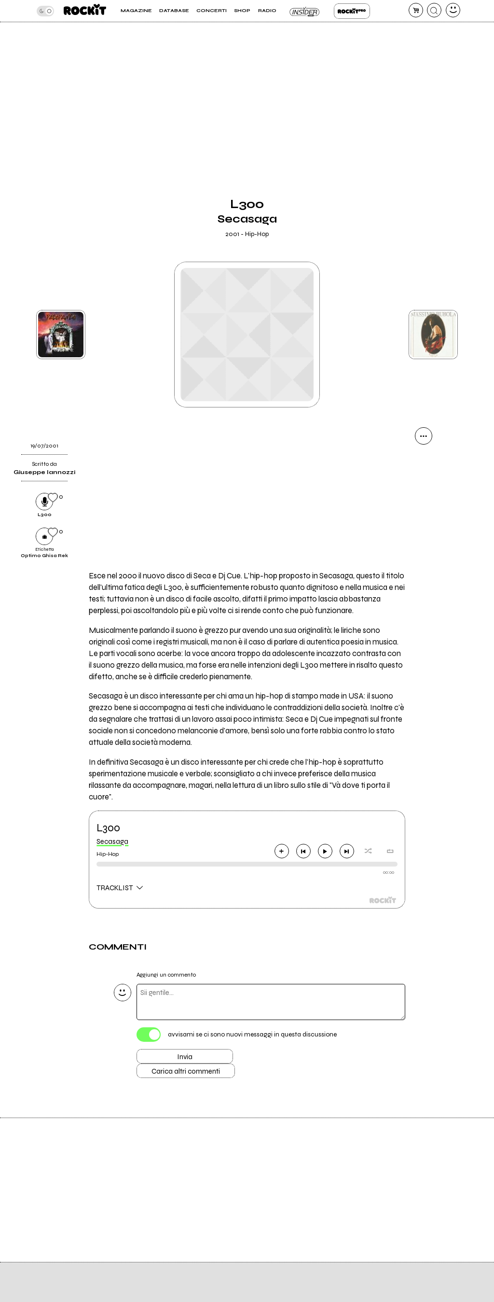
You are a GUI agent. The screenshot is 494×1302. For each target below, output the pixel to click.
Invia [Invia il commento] (184, 1056)
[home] (85, 11)
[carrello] (416, 10)
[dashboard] (453, 10)
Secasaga (112, 841)
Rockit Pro (352, 11)
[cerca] (434, 10)
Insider (305, 11)
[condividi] (423, 436)
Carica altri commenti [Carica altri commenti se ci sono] (185, 1071)
